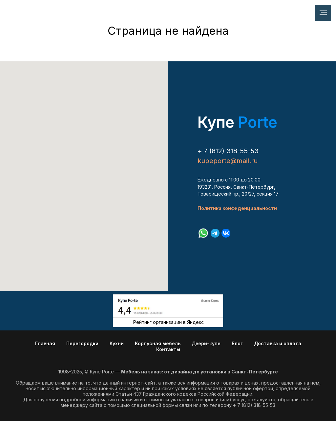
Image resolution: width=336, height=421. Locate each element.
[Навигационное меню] (323, 13)
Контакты (168, 349)
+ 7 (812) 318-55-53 (228, 151)
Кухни (117, 343)
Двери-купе (206, 343)
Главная (45, 343)
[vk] (225, 233)
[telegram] (215, 233)
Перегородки (82, 343)
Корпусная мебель (157, 343)
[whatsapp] (203, 233)
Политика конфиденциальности (237, 208)
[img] (168, 306)
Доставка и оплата (277, 343)
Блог (237, 343)
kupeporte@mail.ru (228, 161)
